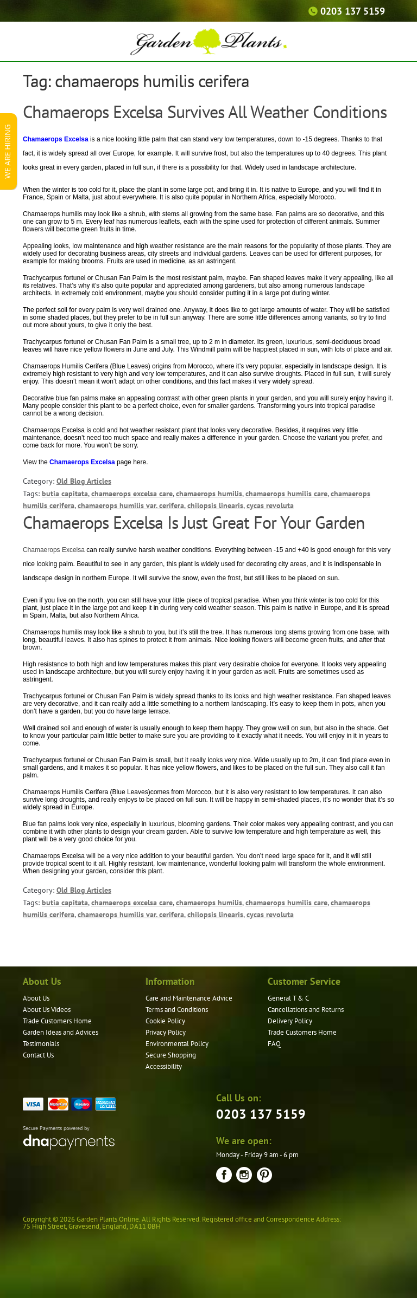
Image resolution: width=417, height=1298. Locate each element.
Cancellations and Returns (306, 1009)
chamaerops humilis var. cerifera (131, 505)
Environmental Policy (177, 1043)
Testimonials (41, 1043)
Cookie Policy (165, 1021)
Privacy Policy (166, 1032)
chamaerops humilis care (286, 493)
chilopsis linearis (215, 505)
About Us (36, 998)
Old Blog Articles (83, 481)
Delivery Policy (290, 1021)
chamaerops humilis (209, 493)
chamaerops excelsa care (132, 493)
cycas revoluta (270, 505)
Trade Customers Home (57, 1021)
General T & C (288, 998)
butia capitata (65, 493)
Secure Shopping (171, 1055)
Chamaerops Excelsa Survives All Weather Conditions (205, 111)
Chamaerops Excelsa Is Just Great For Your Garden (194, 522)
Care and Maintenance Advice (189, 998)
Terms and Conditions (177, 1009)
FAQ (274, 1043)
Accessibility (164, 1066)
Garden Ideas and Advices (60, 1032)
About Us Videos (47, 1009)
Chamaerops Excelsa (54, 550)
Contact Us (38, 1055)
